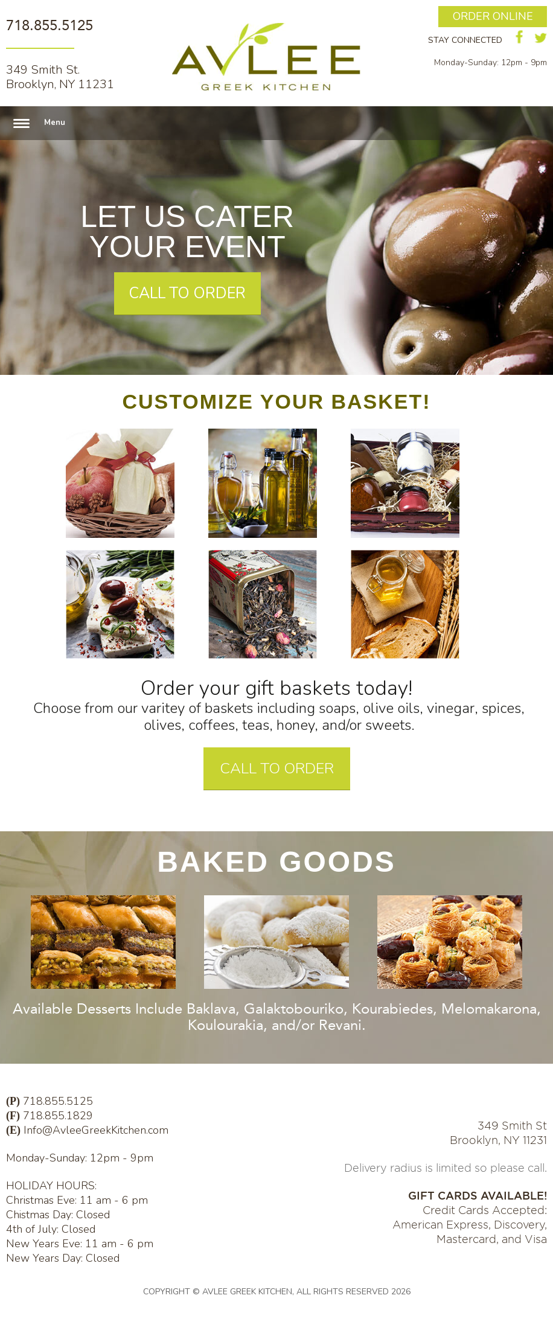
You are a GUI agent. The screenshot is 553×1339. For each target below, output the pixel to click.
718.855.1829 (58, 1115)
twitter (540, 38)
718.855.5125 (49, 25)
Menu (54, 122)
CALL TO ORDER (187, 293)
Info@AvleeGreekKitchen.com (96, 1130)
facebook (519, 36)
